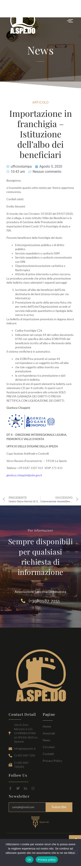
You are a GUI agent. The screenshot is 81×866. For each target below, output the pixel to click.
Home (47, 726)
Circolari (49, 747)
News (46, 740)
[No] (74, 852)
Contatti (48, 754)
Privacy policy (47, 859)
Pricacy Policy (52, 760)
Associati (49, 733)
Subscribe (59, 807)
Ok (29, 859)
